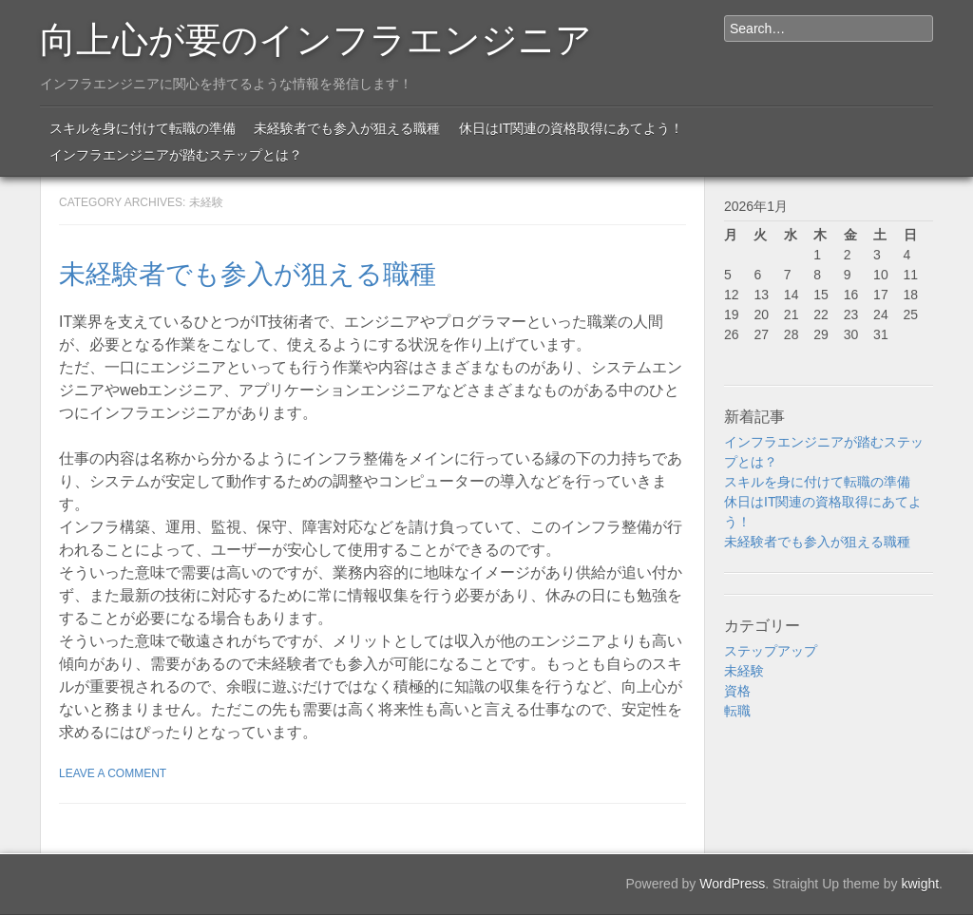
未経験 (744, 670)
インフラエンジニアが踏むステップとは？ (175, 154)
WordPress (732, 883)
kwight (920, 883)
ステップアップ (770, 650)
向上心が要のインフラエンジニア (316, 36)
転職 (737, 710)
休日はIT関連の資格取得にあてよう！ (571, 128)
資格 (737, 690)
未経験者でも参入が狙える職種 (347, 128)
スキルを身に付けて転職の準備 (142, 128)
